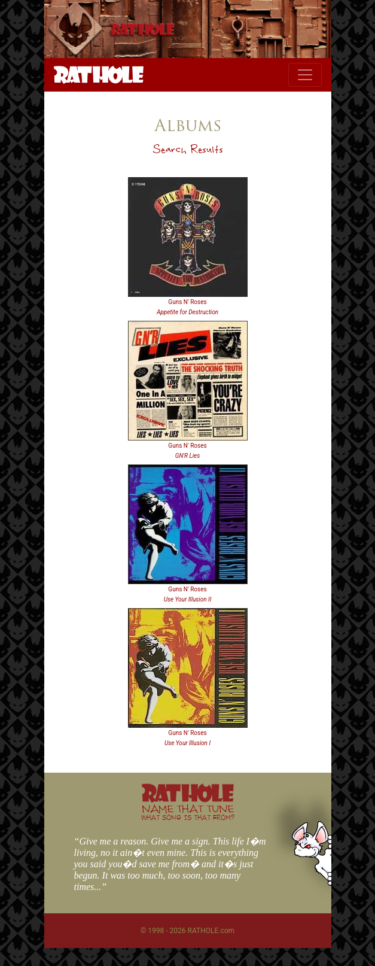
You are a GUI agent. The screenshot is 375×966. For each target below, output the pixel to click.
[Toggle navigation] (305, 75)
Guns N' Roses (187, 302)
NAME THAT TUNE (187, 811)
